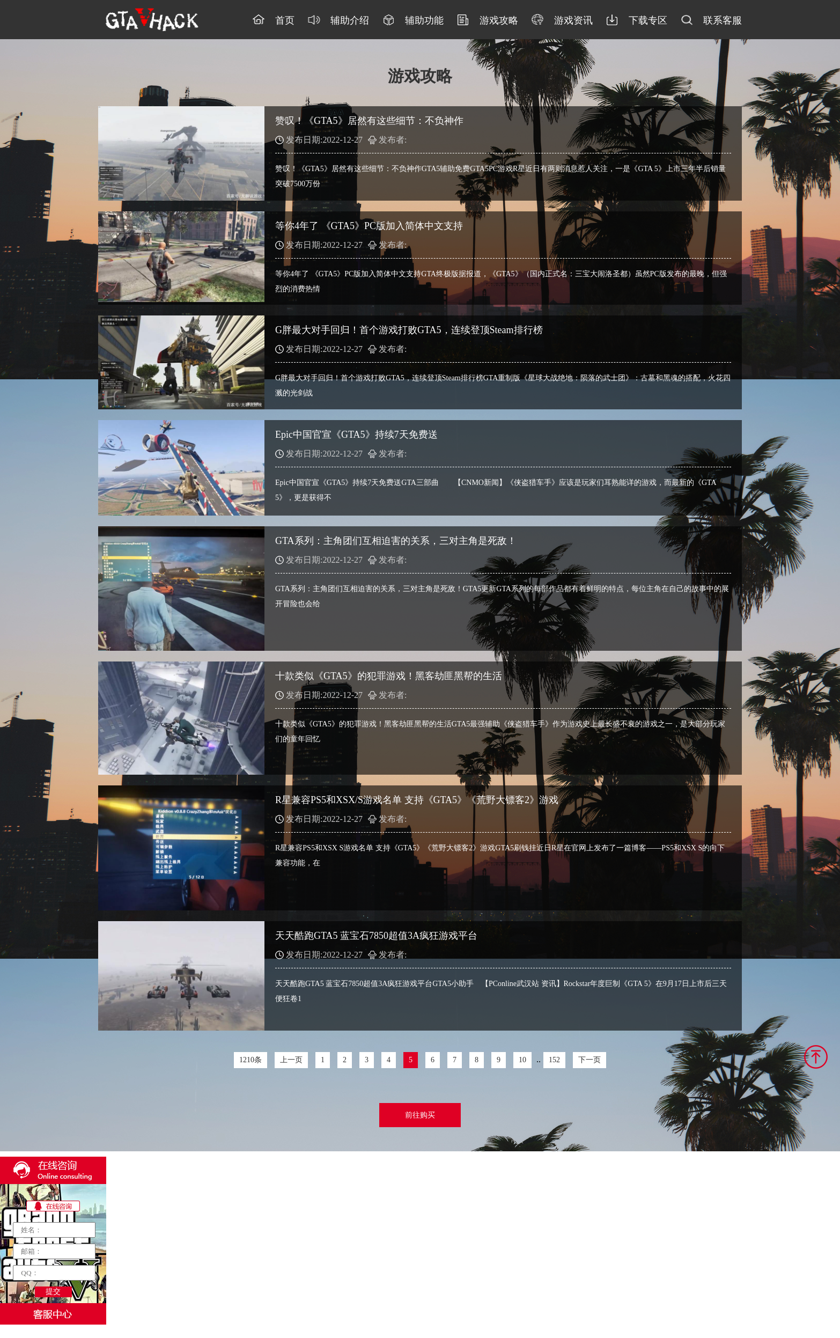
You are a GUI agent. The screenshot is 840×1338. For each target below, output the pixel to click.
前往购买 (420, 1115)
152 (554, 1060)
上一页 (291, 1060)
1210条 (250, 1060)
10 (522, 1060)
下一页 (589, 1060)
